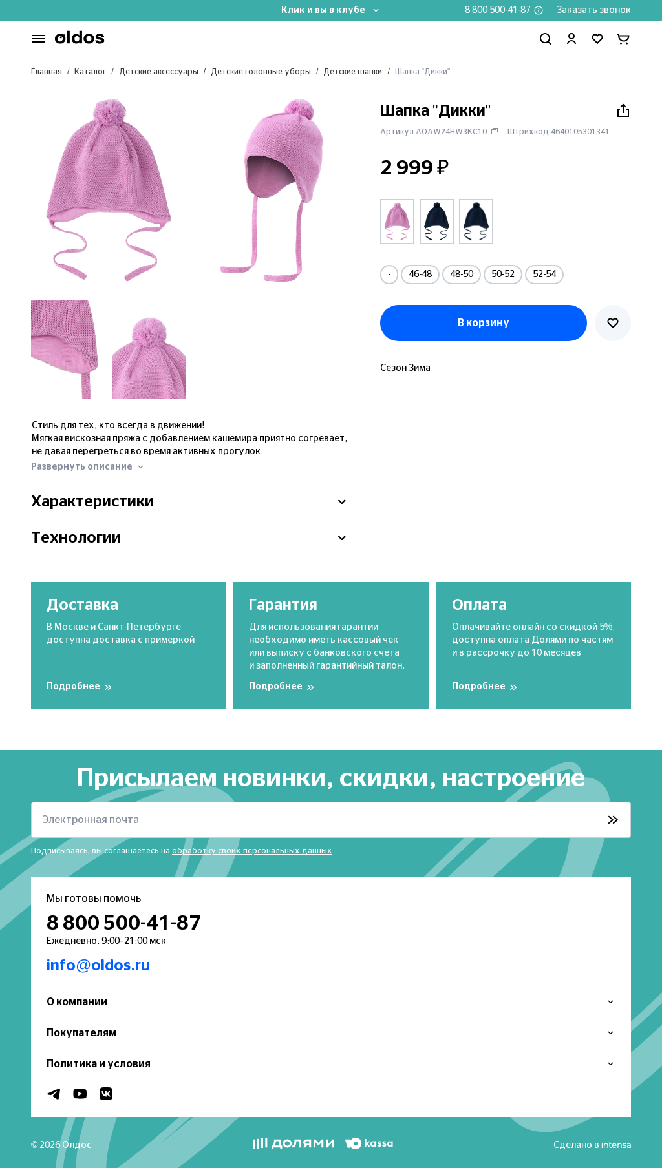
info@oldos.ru (98, 966)
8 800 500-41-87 (498, 10)
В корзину (483, 323)
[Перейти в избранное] (597, 39)
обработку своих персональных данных (252, 851)
